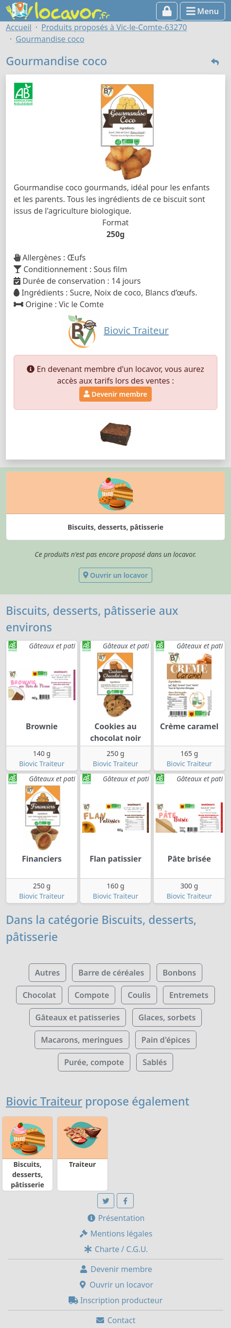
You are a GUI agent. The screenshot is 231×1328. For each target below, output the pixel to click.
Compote (91, 995)
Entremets (189, 995)
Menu (202, 11)
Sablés (154, 1062)
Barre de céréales (111, 972)
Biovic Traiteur (41, 763)
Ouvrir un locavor (115, 575)
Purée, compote (94, 1062)
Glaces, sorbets (167, 1017)
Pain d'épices (166, 1039)
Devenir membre (115, 394)
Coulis (138, 995)
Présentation (116, 1218)
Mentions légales (116, 1233)
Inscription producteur (116, 1300)
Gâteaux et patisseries (78, 1017)
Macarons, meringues (82, 1039)
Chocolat (39, 995)
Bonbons (179, 972)
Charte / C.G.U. (115, 1249)
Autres (47, 972)
